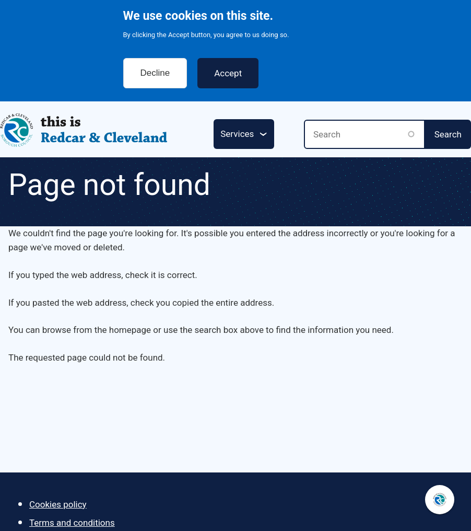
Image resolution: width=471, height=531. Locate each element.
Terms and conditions (72, 522)
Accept (228, 67)
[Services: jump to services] (244, 134)
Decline (155, 67)
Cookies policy (58, 504)
